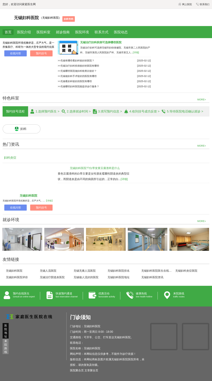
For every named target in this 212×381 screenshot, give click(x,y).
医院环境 (82, 32)
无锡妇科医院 (28, 195)
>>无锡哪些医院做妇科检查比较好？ (77, 71)
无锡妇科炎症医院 (186, 270)
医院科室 (43, 32)
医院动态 (121, 32)
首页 (8, 32)
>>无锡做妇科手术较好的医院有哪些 (77, 76)
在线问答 (15, 53)
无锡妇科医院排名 (119, 270)
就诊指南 (63, 32)
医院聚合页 (77, 370)
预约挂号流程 (15, 111)
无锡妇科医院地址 (119, 277)
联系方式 (101, 32)
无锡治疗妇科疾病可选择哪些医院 (101, 42)
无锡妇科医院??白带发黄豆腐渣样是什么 (95, 168)
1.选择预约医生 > (47, 111)
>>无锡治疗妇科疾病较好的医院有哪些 (78, 65)
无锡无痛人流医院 (85, 270)
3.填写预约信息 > (110, 111)
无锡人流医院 (48, 270)
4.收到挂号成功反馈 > (144, 111)
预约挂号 (41, 53)
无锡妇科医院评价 (17, 277)
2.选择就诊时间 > (79, 111)
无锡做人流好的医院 (86, 277)
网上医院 (185, 4)
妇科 (23, 129)
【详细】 (49, 200)
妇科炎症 (10, 157)
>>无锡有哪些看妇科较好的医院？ (76, 60)
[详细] (136, 52)
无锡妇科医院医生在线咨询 (156, 270)
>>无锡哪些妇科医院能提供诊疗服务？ (78, 86)
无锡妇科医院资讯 (152, 277)
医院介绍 (24, 32)
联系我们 (202, 4)
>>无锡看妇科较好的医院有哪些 (75, 81)
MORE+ (201, 99)
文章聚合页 (91, 370)
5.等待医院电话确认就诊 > (185, 111)
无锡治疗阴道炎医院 (52, 277)
